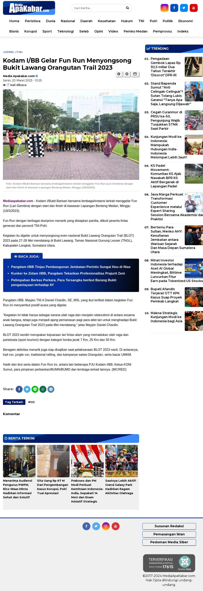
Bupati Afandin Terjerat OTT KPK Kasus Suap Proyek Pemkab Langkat (166, 295)
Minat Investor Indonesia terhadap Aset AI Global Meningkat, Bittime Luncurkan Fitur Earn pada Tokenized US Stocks (177, 270)
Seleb (84, 31)
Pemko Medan (135, 31)
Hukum (127, 21)
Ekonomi (185, 21)
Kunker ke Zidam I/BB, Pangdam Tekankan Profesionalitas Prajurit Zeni (68, 273)
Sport (47, 31)
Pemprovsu (162, 31)
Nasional (68, 21)
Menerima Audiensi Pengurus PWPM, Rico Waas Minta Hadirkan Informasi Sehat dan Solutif (17, 489)
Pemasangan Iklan (169, 534)
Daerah (86, 21)
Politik (168, 21)
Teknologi (65, 31)
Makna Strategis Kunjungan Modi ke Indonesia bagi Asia (166, 317)
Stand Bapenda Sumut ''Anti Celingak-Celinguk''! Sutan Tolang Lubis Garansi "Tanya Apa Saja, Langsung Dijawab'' (171, 94)
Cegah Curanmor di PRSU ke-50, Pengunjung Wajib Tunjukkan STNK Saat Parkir (166, 120)
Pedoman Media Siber (169, 542)
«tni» (19, 51)
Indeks (183, 31)
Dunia (50, 21)
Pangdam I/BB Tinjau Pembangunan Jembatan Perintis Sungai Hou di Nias (70, 267)
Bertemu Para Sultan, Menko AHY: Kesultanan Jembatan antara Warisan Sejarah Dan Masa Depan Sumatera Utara (173, 239)
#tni (31, 402)
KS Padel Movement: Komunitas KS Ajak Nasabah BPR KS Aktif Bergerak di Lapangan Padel (166, 176)
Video (113, 31)
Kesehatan (107, 21)
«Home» (8, 51)
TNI (141, 21)
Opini (98, 31)
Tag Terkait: (14, 402)
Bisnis (14, 31)
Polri (153, 21)
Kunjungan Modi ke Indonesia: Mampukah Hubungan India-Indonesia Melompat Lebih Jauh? (169, 147)
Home (14, 21)
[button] (135, 74)
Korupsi (30, 31)
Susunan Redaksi (169, 526)
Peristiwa (32, 21)
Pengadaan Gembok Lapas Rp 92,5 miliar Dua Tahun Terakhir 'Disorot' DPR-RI (166, 67)
